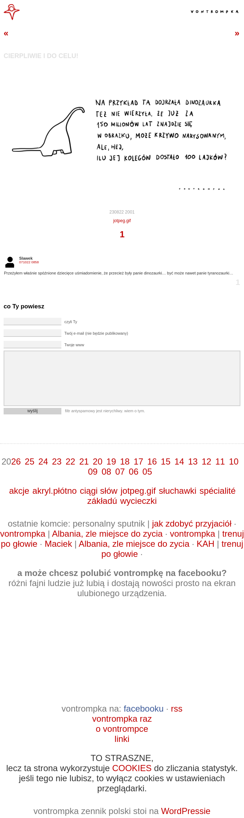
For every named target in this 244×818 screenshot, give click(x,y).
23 (57, 461)
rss (176, 708)
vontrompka (22, 533)
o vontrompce (122, 729)
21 (84, 461)
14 (179, 461)
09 (93, 471)
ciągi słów (98, 491)
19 (111, 461)
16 (152, 461)
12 (207, 461)
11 (220, 461)
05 (147, 471)
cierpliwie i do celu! (41, 56)
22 (70, 461)
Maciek (58, 544)
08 (106, 471)
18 (125, 461)
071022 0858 (29, 262)
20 (98, 461)
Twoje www (74, 345)
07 (120, 471)
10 (234, 461)
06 (134, 471)
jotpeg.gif (122, 220)
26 (16, 461)
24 (43, 461)
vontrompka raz (122, 719)
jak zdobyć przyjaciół (191, 523)
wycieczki (138, 501)
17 (138, 461)
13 (193, 461)
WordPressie (185, 811)
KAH (205, 544)
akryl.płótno (54, 491)
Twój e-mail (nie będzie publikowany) (96, 333)
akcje (19, 491)
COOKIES (132, 768)
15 (166, 461)
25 (30, 461)
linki (121, 739)
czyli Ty (70, 322)
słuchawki (177, 491)
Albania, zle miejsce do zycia (107, 533)
